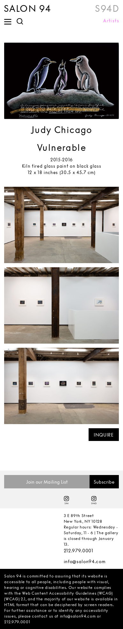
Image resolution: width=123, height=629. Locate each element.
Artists (111, 20)
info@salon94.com (85, 561)
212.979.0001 (78, 550)
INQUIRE (104, 434)
